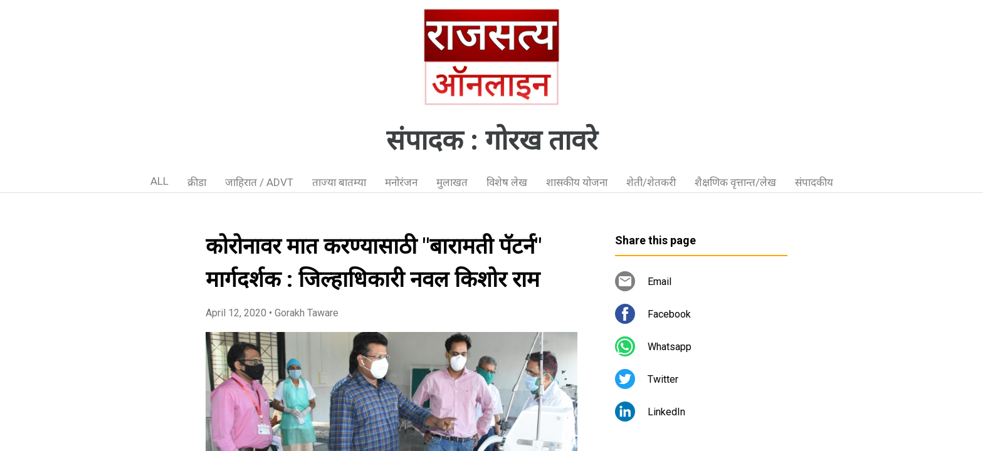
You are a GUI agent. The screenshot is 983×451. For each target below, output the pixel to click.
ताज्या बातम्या (339, 182)
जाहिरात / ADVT (259, 182)
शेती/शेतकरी (651, 182)
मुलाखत (452, 182)
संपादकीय (814, 182)
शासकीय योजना (576, 182)
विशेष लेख (506, 182)
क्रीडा (196, 182)
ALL (159, 181)
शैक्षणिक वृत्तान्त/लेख (735, 182)
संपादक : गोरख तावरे (491, 140)
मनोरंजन (401, 182)
